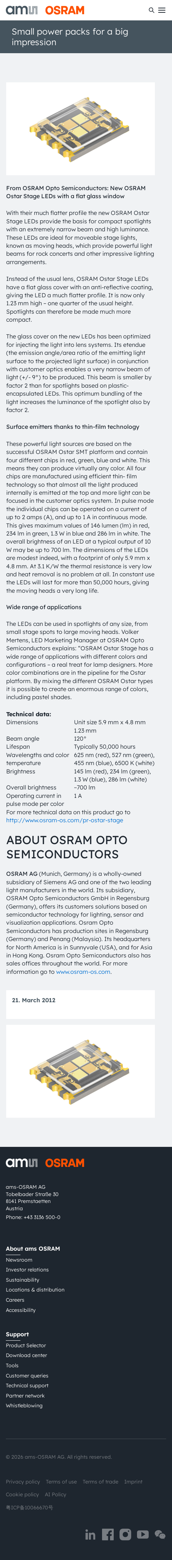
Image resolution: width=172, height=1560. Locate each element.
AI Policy (55, 1494)
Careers (15, 1300)
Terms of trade (100, 1481)
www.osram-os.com (83, 971)
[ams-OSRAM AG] (45, 10)
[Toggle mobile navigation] (161, 10)
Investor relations (27, 1269)
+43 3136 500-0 (42, 1217)
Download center (26, 1355)
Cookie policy (22, 1494)
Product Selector (26, 1345)
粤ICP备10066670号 (29, 1507)
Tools (12, 1365)
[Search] (151, 10)
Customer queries (27, 1375)
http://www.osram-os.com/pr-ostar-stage (64, 820)
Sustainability (22, 1280)
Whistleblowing (24, 1405)
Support (17, 1334)
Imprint (133, 1481)
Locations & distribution (35, 1289)
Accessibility (21, 1310)
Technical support (27, 1385)
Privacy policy (23, 1481)
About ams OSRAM (33, 1248)
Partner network (25, 1395)
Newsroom (19, 1260)
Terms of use (61, 1481)
